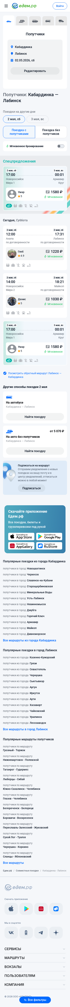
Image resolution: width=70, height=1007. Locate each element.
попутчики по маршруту (17, 748)
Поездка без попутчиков (51, 132)
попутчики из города (29, 657)
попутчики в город (24, 568)
